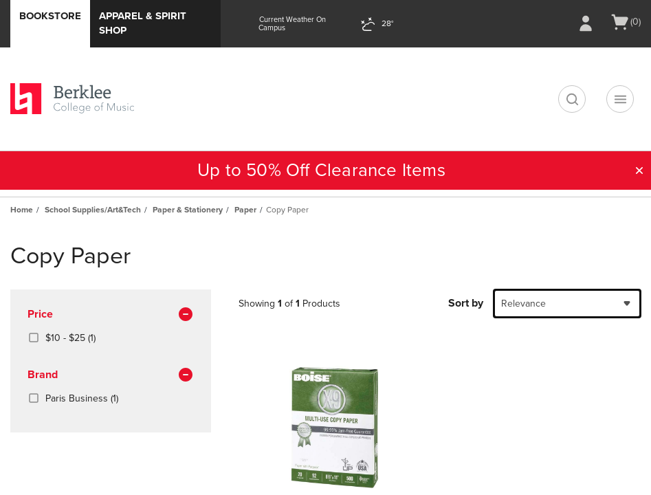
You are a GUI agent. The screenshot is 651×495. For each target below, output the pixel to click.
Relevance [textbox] (523, 303)
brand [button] (110, 375)
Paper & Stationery (188, 209)
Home (21, 209)
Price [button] (110, 315)
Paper (245, 209)
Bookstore (50, 16)
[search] (572, 99)
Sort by (465, 303)
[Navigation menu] (620, 99)
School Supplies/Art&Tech (93, 209)
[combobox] (567, 303)
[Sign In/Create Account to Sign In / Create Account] (585, 23)
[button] (639, 170)
